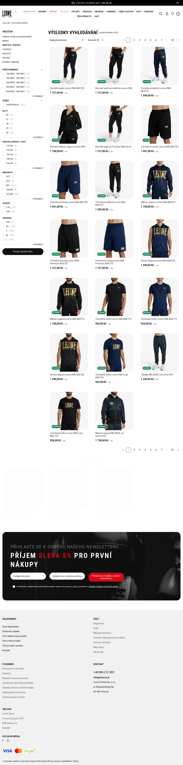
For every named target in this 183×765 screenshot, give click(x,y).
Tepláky (6, 58)
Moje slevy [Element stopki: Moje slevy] (98, 647)
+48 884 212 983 (103, 669)
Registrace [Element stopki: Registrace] (98, 623)
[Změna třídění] (66, 40)
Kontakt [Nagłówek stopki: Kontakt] (98, 664)
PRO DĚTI (76, 11)
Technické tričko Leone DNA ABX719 (113, 319)
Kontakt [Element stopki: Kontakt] (6, 647)
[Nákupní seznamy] (172, 14)
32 (172, 40)
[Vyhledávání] (160, 13)
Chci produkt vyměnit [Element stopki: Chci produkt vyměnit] (12, 642)
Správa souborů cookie (13, 697)
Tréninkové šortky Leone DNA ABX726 (159, 146)
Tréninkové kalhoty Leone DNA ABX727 (156, 89)
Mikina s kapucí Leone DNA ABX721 (158, 202)
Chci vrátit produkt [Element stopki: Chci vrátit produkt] (11, 637)
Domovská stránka (19, 23)
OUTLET (53, 11)
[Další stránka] (178, 40)
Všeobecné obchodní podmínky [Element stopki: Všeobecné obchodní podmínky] (17, 683)
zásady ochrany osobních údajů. (103, 586)
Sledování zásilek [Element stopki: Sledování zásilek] (10, 628)
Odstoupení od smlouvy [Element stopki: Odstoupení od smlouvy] (14, 692)
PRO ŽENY (64, 11)
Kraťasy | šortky (11, 45)
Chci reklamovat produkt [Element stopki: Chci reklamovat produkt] (14, 633)
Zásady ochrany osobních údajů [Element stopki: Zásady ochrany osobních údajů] (18, 687)
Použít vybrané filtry (23, 251)
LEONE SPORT (29, 11)
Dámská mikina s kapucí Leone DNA (67, 146)
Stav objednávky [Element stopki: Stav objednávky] (10, 623)
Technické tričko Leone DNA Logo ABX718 (111, 376)
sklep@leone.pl (101, 674)
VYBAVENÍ (148, 11)
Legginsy (7, 49)
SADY (96, 16)
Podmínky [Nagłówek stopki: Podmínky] (8, 664)
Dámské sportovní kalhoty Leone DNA (113, 88)
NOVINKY (42, 11)
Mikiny (5, 41)
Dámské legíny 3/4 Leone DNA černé (113, 146)
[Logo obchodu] (6, 14)
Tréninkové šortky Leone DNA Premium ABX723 (64, 262)
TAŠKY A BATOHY (126, 11)
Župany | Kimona (10, 62)
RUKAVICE (87, 11)
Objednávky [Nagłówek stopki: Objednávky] (9, 619)
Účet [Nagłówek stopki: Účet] (96, 619)
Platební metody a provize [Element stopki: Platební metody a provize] (15, 678)
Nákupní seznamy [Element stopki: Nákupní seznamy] (102, 633)
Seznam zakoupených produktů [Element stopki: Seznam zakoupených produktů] (109, 637)
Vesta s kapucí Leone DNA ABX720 (158, 260)
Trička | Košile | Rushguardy (17, 37)
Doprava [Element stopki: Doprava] (6, 673)
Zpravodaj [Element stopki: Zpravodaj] (98, 652)
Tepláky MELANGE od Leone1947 (157, 374)
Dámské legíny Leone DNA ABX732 (67, 88)
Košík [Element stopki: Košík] (96, 628)
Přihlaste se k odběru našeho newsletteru (64, 546)
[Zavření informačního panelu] (177, 3)
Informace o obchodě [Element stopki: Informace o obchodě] (12, 668)
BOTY (139, 11)
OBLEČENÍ (99, 11)
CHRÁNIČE (111, 11)
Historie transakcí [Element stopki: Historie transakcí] (101, 642)
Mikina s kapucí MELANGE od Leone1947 (109, 434)
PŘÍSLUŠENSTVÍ (84, 16)
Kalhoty (6, 53)
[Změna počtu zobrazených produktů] (95, 40)
